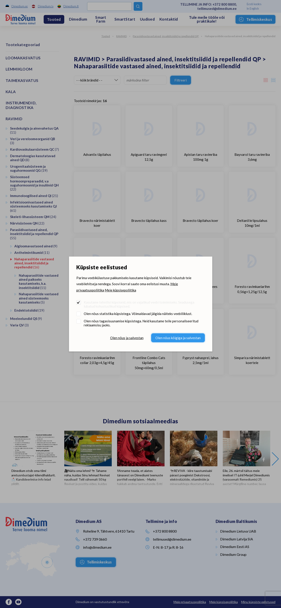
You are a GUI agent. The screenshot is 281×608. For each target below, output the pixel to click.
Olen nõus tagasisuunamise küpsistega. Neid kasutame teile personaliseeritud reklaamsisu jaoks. (141, 323)
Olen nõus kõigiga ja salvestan (178, 338)
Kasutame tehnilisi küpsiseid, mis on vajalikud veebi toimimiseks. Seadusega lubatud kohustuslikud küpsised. (139, 304)
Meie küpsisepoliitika (120, 290)
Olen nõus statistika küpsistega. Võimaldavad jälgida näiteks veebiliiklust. (138, 314)
